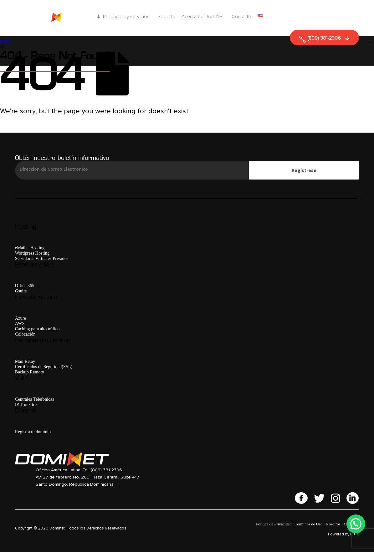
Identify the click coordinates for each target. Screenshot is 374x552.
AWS (20, 323)
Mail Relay (25, 361)
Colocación (25, 334)
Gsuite (21, 290)
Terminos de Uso (308, 524)
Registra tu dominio (33, 431)
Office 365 (24, 285)
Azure (20, 318)
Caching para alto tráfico (37, 328)
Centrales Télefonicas (34, 399)
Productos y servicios (127, 16)
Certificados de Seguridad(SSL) (44, 366)
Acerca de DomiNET (203, 16)
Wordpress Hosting (32, 253)
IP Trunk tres (26, 404)
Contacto (241, 16)
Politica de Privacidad (274, 524)
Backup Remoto (29, 371)
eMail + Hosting (29, 247)
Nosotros (333, 524)
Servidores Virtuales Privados (42, 258)
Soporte (166, 16)
